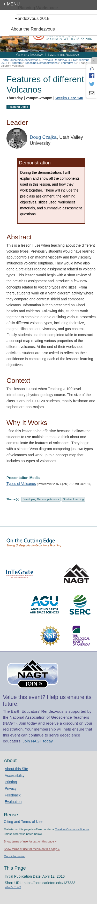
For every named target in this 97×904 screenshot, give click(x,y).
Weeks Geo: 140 (69, 98)
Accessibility (14, 775)
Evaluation (13, 802)
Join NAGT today (38, 741)
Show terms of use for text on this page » (30, 841)
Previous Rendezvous (56, 60)
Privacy (11, 788)
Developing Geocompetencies (41, 499)
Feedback (12, 795)
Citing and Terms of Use (23, 821)
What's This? (13, 887)
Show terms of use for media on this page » (32, 848)
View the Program (29, 55)
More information (14, 856)
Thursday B (68, 62)
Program (16, 62)
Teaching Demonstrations (41, 62)
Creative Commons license (72, 829)
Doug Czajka (43, 137)
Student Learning (73, 499)
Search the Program (63, 55)
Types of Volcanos (21, 484)
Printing (11, 782)
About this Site (16, 769)
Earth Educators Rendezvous (20, 60)
